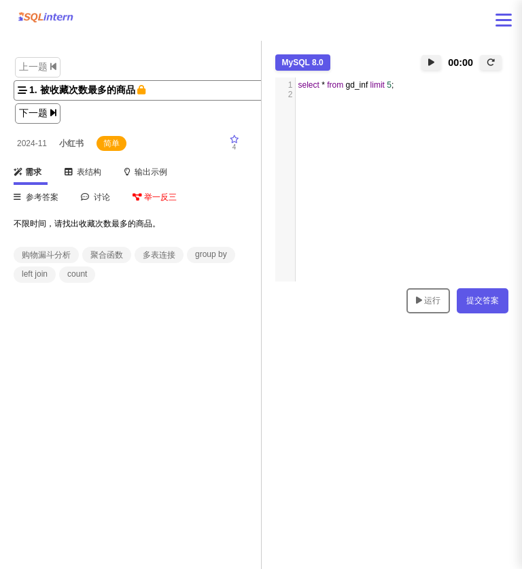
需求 (27, 172)
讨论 (95, 197)
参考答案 (36, 197)
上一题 (37, 66)
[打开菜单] (504, 20)
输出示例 (146, 172)
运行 (428, 300)
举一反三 (155, 197)
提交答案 (482, 300)
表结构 (83, 172)
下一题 (37, 112)
